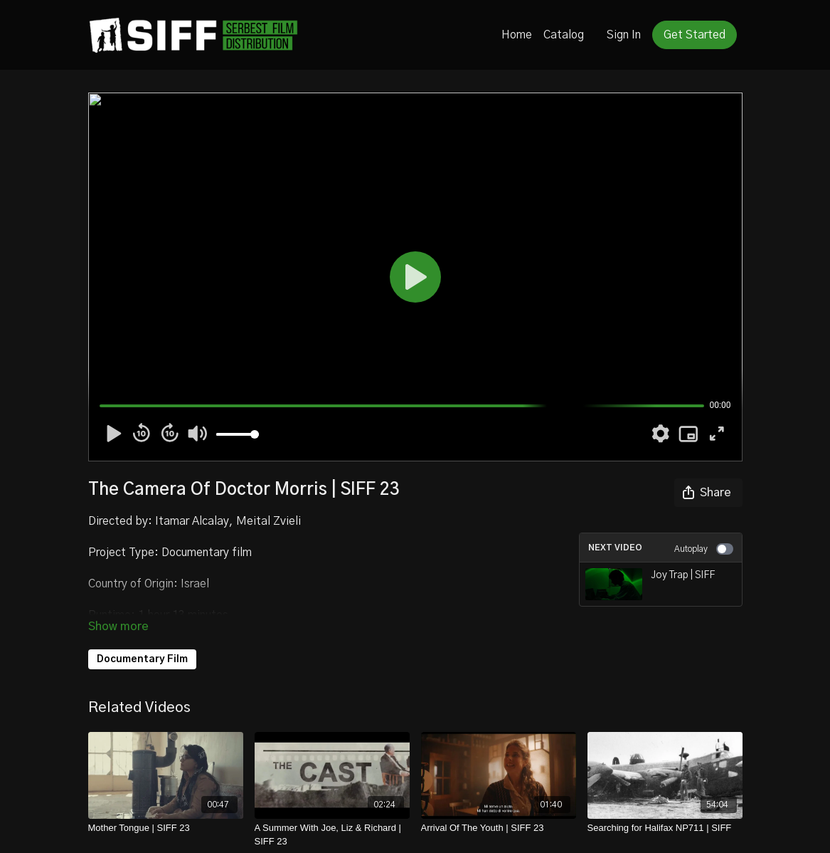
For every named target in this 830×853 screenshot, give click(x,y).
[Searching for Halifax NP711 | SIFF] (665, 828)
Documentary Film (142, 659)
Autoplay (703, 549)
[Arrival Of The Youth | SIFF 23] (498, 828)
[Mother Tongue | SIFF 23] (165, 828)
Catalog (563, 35)
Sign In (624, 35)
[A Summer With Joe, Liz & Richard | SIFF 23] (332, 835)
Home (516, 35)
